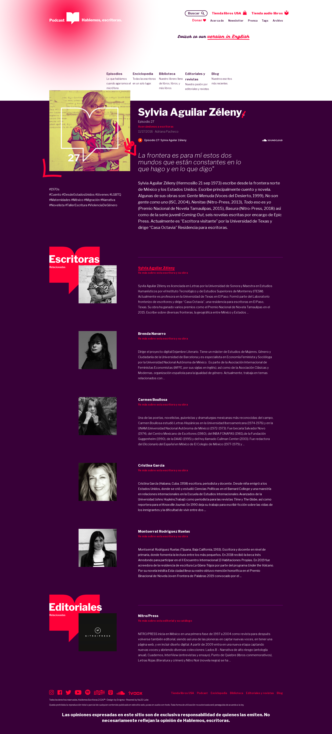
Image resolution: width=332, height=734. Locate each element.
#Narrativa (107, 200)
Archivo (278, 20)
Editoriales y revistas (197, 81)
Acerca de (217, 20)
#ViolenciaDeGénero (102, 205)
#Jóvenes (102, 194)
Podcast (202, 693)
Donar (197, 20)
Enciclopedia (145, 79)
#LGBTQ (115, 194)
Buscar (194, 13)
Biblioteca (171, 81)
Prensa (252, 20)
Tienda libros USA (226, 13)
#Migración (92, 200)
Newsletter (236, 20)
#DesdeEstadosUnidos (78, 194)
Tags (265, 20)
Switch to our (213, 37)
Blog (224, 79)
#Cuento (55, 194)
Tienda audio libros (267, 13)
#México (77, 200)
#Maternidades (60, 200)
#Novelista (57, 205)
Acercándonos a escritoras (155, 126)
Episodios (119, 81)
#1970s (54, 189)
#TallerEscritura (76, 205)
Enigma (121, 699)
